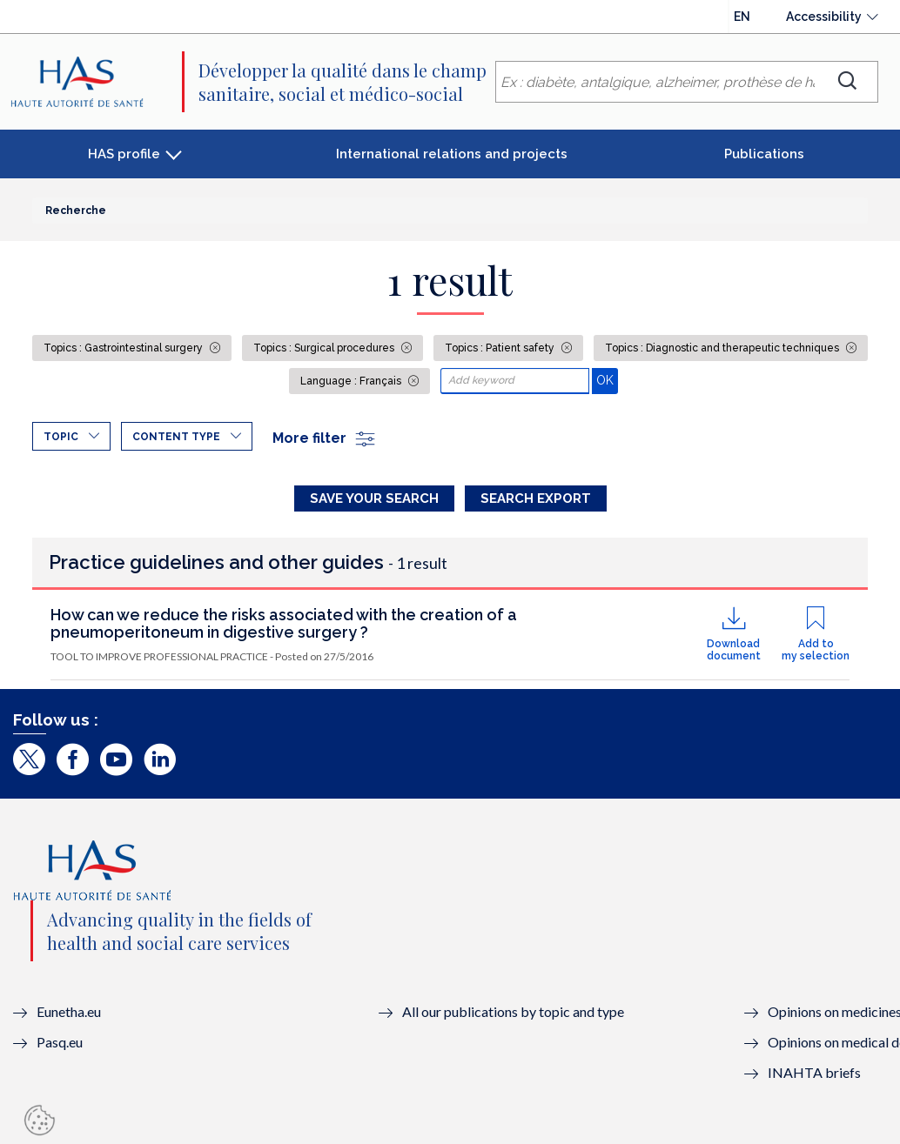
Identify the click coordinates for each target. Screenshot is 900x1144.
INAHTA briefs (814, 1072)
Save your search (374, 498)
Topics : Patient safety (501, 348)
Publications (764, 154)
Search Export (535, 498)
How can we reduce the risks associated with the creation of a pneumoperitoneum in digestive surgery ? (283, 623)
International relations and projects (452, 154)
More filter (324, 438)
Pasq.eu (60, 1042)
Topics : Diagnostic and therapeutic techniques (723, 348)
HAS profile (124, 154)
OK (607, 379)
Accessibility (824, 16)
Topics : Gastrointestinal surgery (124, 348)
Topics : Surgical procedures (325, 348)
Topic (61, 437)
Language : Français (352, 381)
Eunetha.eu (69, 1011)
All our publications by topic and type (513, 1011)
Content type (176, 437)
